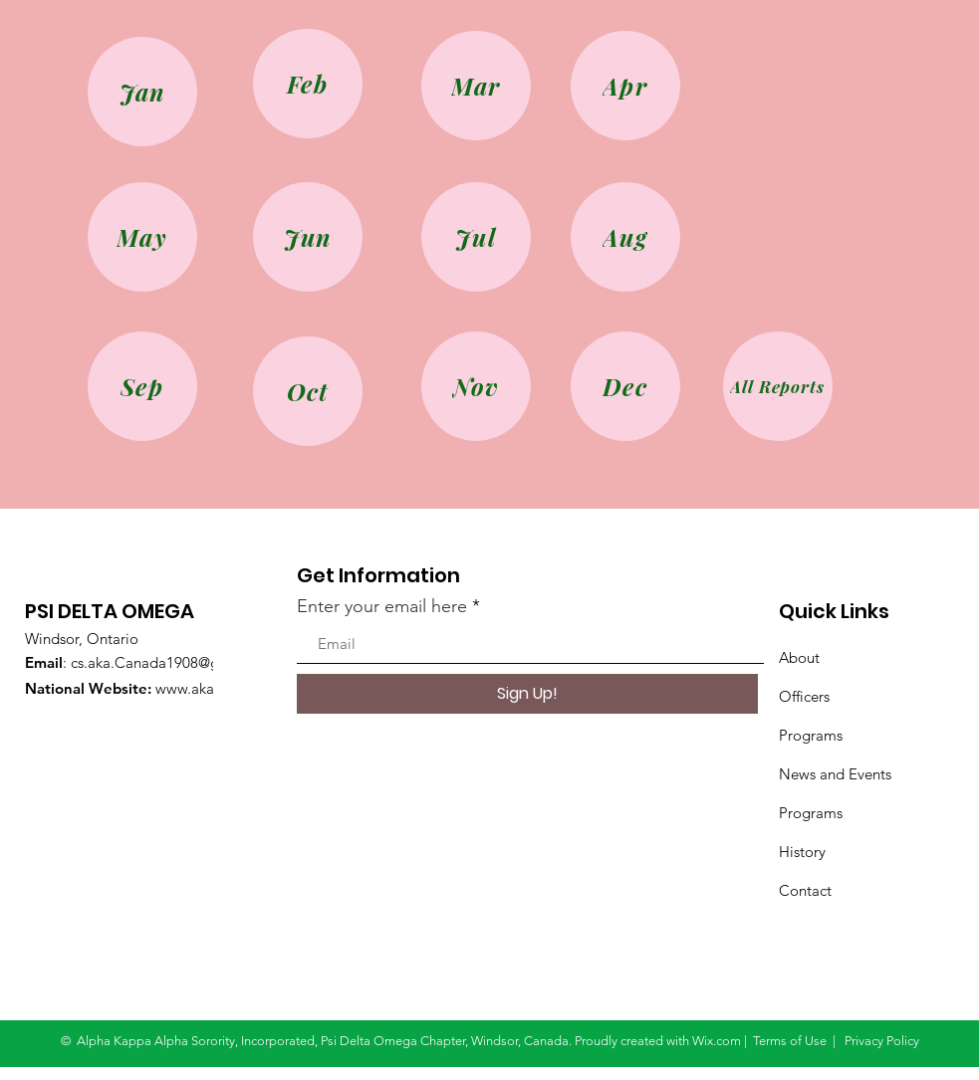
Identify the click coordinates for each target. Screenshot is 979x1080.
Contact (805, 890)
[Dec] (625, 386)
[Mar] (476, 85)
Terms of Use (790, 1040)
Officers (804, 696)
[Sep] (142, 386)
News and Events (835, 773)
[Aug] (625, 237)
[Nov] (476, 386)
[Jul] (476, 237)
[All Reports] (778, 386)
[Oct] (308, 391)
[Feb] (308, 83)
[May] (142, 237)
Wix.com (716, 1040)
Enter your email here (382, 606)
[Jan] (142, 91)
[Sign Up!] (527, 694)
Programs (811, 735)
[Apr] (625, 85)
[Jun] (308, 237)
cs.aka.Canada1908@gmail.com (176, 662)
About (799, 657)
